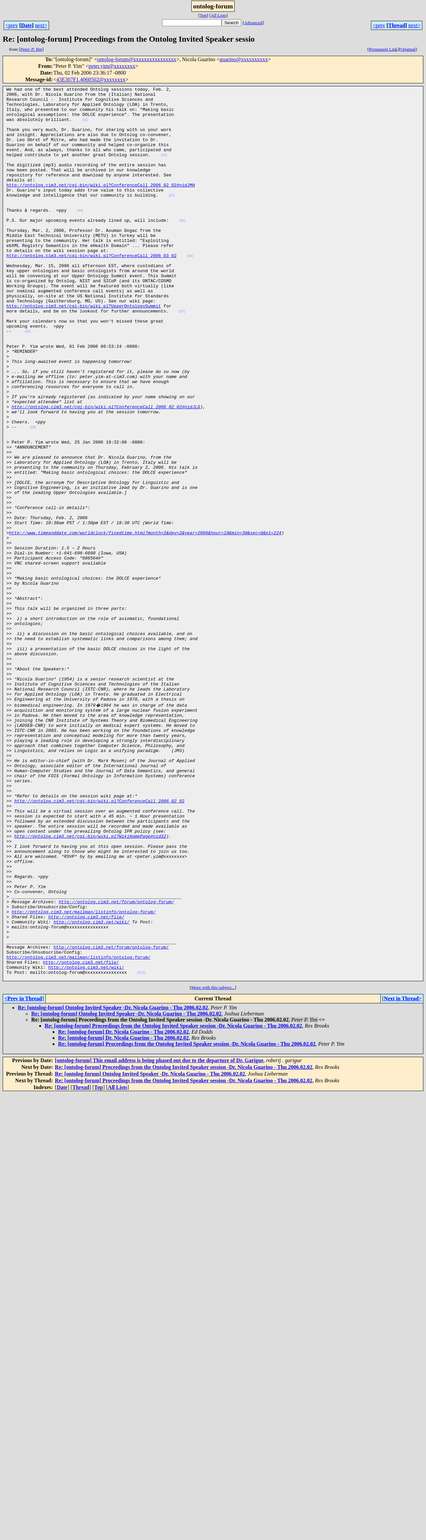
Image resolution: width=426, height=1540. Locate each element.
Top (203, 15)
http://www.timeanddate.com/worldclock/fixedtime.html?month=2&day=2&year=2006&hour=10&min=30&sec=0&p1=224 (145, 622)
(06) (190, 290)
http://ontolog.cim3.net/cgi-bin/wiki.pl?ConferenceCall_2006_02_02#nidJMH (100, 205)
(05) (182, 248)
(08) (28, 381)
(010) (141, 1149)
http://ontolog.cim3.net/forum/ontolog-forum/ (116, 1064)
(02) (164, 169)
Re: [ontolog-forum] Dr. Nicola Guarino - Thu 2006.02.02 (123, 1209)
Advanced (253, 22)
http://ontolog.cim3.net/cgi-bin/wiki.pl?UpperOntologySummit (83, 350)
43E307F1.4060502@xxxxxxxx (90, 79)
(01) (85, 127)
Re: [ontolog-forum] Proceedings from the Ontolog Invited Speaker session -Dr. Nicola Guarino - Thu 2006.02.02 (173, 1203)
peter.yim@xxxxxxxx (112, 66)
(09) (33, 496)
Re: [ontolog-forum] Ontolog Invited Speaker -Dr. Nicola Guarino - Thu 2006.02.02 (113, 1185)
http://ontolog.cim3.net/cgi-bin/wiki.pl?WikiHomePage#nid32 (90, 985)
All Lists (218, 15)
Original (407, 49)
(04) (80, 236)
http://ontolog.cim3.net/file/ (86, 1082)
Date (26, 25)
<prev (11, 25)
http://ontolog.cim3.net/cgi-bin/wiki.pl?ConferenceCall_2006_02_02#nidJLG (106, 471)
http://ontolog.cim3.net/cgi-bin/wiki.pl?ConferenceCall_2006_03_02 (91, 290)
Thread (396, 25)
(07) (182, 357)
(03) (172, 217)
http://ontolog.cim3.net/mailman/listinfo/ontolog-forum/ (84, 1076)
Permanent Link (383, 49)
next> (41, 25)
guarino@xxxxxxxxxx (244, 59)
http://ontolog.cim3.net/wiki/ (91, 1088)
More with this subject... (213, 1164)
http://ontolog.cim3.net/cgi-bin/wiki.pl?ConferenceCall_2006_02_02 (99, 943)
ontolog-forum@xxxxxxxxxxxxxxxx (136, 59)
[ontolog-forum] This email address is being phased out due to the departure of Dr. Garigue (159, 1238)
